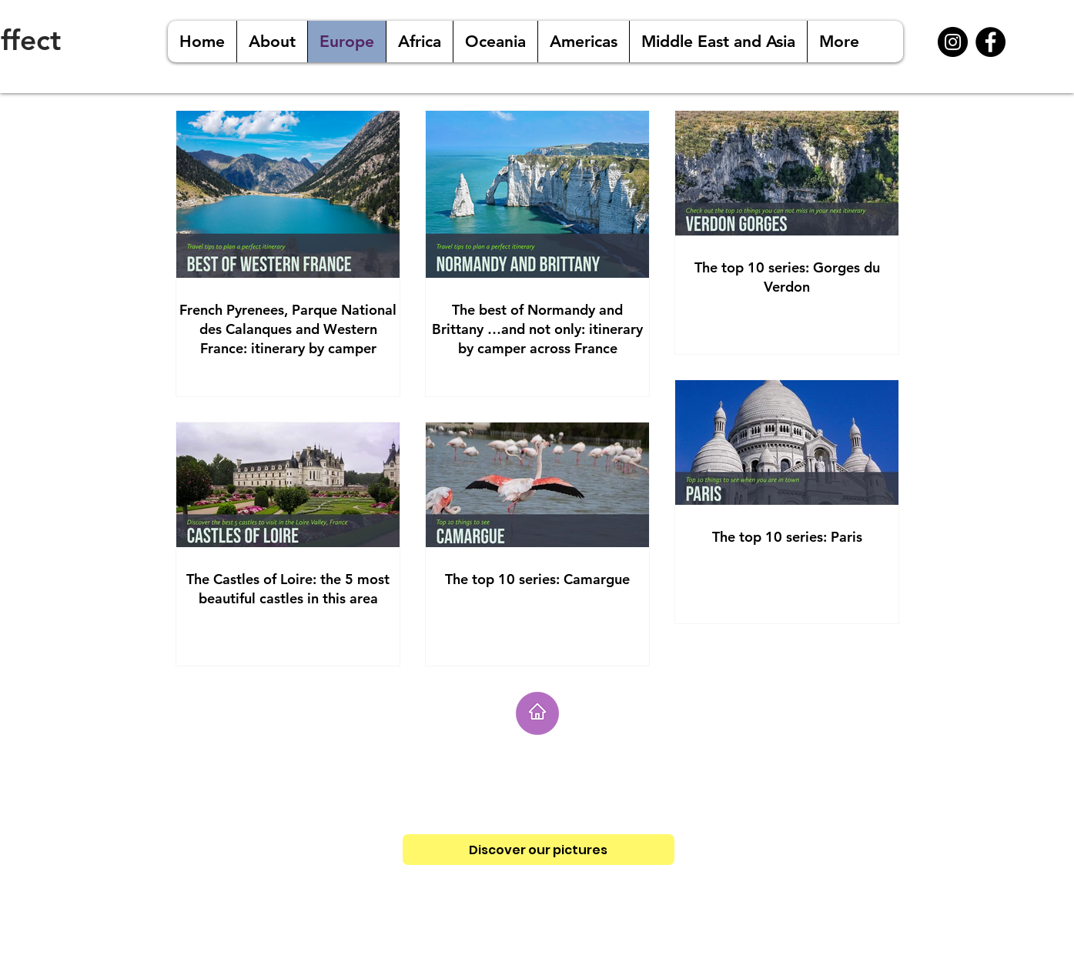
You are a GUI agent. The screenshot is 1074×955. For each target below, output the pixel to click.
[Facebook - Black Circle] (990, 42)
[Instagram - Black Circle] (953, 42)
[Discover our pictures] (538, 849)
